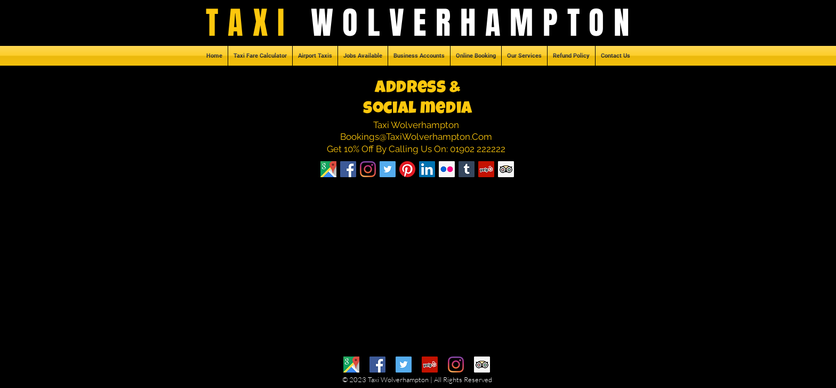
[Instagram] (368, 169)
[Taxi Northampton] (328, 169)
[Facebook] (348, 169)
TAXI (258, 23)
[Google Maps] (351, 365)
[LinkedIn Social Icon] (427, 169)
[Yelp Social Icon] (486, 169)
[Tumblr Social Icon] (467, 169)
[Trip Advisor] (482, 365)
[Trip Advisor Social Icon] (506, 169)
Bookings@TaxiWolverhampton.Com (416, 136)
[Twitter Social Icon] (388, 169)
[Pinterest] (407, 169)
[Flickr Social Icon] (447, 169)
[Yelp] (430, 365)
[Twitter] (404, 365)
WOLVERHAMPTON (475, 23)
